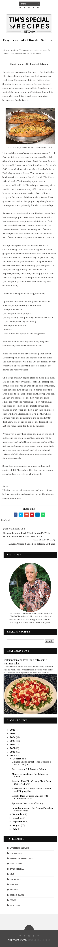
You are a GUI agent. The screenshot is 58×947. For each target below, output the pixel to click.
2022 (13, 744)
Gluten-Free (8, 53)
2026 (13, 730)
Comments (35, 53)
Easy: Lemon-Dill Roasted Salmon (29, 769)
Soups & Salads (17, 895)
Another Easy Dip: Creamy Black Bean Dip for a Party (31, 783)
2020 (13, 752)
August (17, 825)
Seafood (14, 885)
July (15, 829)
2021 (12, 748)
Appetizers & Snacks (19, 848)
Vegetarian (15, 906)
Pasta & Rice (15, 880)
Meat (12, 874)
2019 (13, 755)
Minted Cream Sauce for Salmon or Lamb (30, 775)
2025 (13, 733)
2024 (13, 737)
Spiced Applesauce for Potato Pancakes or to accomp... (32, 809)
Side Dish (14, 890)
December (18, 759)
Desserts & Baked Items (21, 859)
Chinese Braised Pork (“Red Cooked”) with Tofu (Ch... (31, 763)
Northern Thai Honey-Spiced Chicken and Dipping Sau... (31, 790)
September (19, 822)
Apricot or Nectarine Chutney (27, 803)
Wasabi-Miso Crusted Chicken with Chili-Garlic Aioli (30, 797)
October (17, 818)
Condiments (15, 853)
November (19, 814)
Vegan (13, 900)
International (20, 53)
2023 (13, 741)
